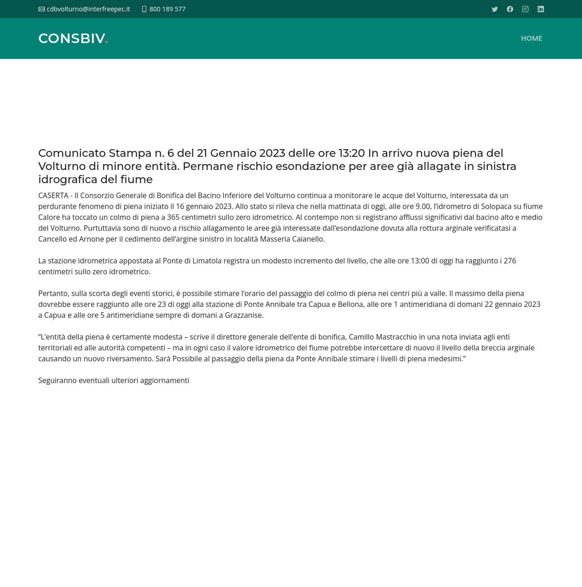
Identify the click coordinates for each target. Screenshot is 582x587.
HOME (532, 38)
